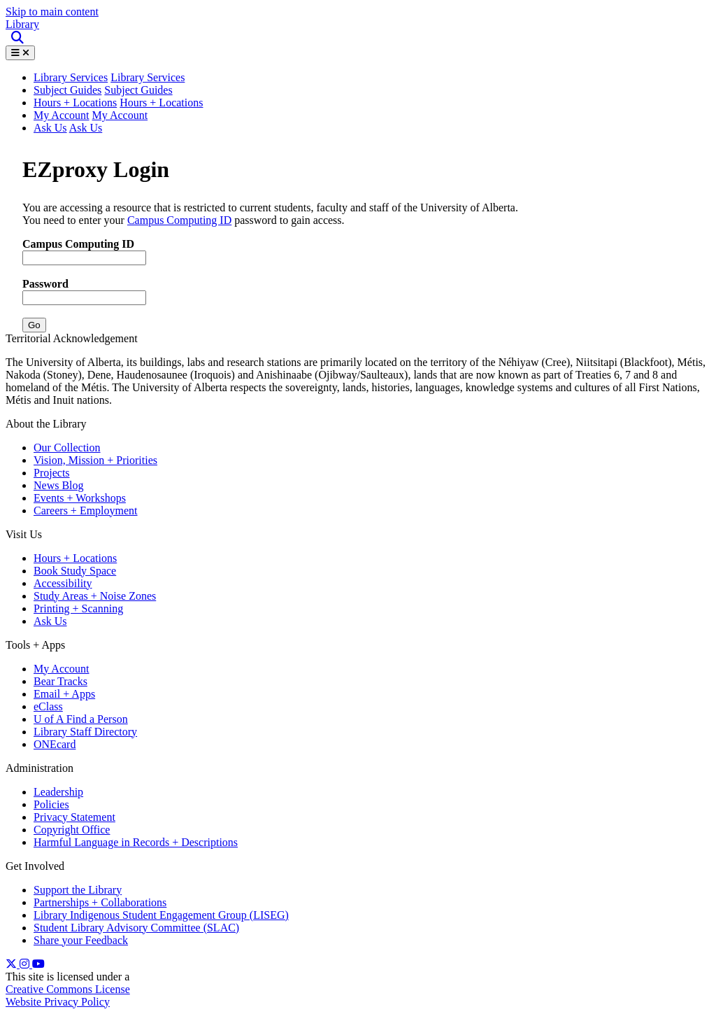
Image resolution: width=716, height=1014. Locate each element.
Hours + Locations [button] (161, 102)
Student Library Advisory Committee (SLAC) (136, 928)
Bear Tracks (60, 681)
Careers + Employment (86, 510)
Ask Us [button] (86, 128)
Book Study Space (75, 571)
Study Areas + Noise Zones (95, 596)
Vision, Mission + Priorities (95, 460)
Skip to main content (52, 11)
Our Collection (67, 447)
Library (22, 24)
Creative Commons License (68, 989)
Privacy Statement (74, 817)
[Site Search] (18, 38)
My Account (62, 115)
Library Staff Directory (85, 732)
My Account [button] (120, 115)
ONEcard (55, 744)
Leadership (58, 792)
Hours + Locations (75, 102)
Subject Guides (67, 90)
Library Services (147, 77)
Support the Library (78, 890)
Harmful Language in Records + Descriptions (136, 842)
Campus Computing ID (179, 220)
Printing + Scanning (78, 608)
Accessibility (63, 583)
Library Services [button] (71, 77)
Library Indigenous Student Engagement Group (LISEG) (161, 915)
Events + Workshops (80, 498)
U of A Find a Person (81, 719)
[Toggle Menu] (20, 52)
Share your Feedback (81, 940)
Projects (52, 473)
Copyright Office (72, 830)
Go (34, 325)
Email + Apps (64, 694)
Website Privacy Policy (58, 1002)
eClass (48, 706)
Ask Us (50, 128)
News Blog (59, 485)
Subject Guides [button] (138, 90)
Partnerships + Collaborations (100, 902)
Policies (51, 804)
